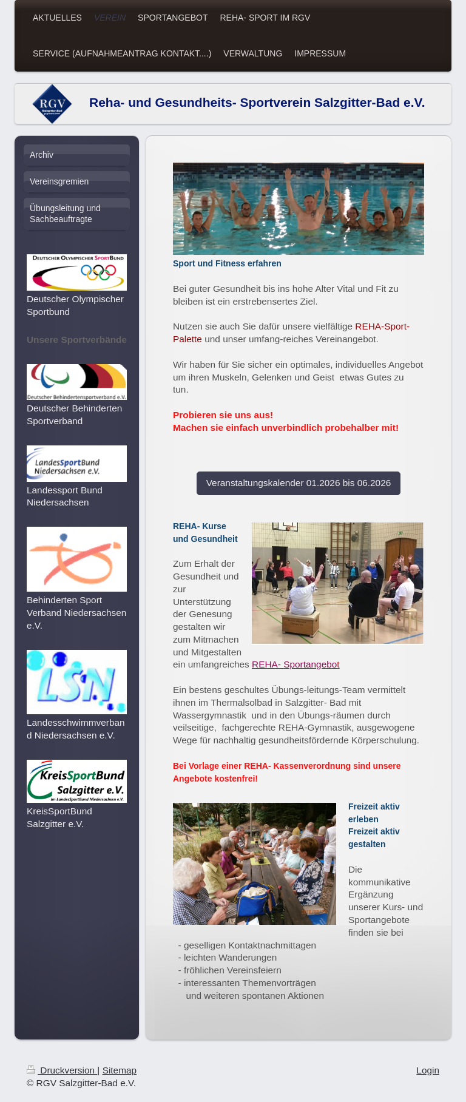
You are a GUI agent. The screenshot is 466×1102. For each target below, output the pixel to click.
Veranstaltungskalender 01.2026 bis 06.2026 (298, 483)
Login (427, 1070)
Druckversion (62, 1070)
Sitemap (120, 1070)
